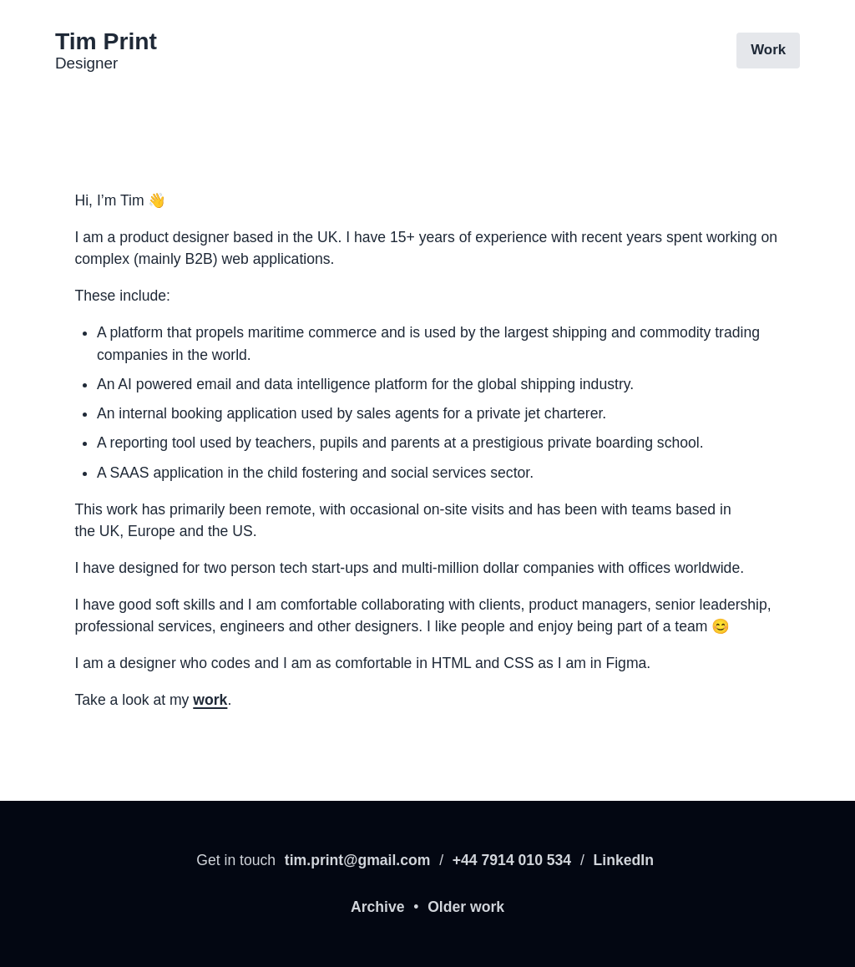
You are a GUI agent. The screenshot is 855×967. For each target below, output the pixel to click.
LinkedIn (624, 860)
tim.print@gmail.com (358, 860)
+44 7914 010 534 (512, 860)
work (210, 699)
